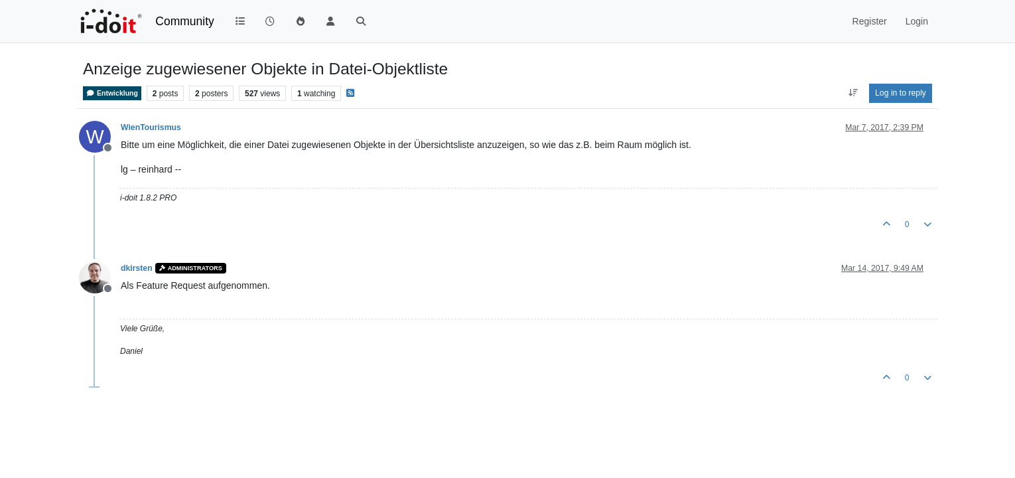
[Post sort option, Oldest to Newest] (853, 93)
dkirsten (137, 268)
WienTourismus (151, 127)
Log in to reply (900, 93)
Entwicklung (112, 93)
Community (184, 21)
